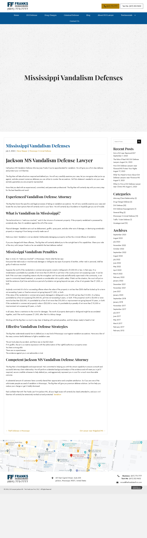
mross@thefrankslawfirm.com (131, 482)
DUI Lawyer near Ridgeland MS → (92, 431)
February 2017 (118, 327)
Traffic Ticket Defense (121, 219)
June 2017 (117, 316)
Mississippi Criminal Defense (40, 151)
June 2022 (117, 263)
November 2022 (119, 245)
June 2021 (117, 291)
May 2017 (116, 320)
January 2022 (118, 281)
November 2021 (119, 288)
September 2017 (119, 309)
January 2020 (118, 295)
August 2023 (118, 238)
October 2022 (118, 249)
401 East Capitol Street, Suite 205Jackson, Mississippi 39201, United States (70, 479)
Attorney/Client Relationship (123, 198)
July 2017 (116, 313)
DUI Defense (118, 205)
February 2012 (118, 330)
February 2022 (118, 277)
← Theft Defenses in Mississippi (18, 431)
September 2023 (119, 234)
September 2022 (119, 252)
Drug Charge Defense (121, 202)
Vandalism (57, 394)
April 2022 (117, 270)
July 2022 (116, 259)
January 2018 (118, 302)
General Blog (118, 212)
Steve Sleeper (22, 151)
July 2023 (116, 242)
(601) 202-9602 (135, 478)
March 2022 (117, 273)
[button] (110, 6)
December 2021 (119, 284)
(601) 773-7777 (136, 476)
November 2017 (119, 305)
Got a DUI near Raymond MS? (124, 153)
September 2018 (119, 298)
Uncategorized (118, 223)
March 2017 (117, 323)
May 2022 (117, 266)
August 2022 (118, 256)
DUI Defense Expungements (123, 209)
